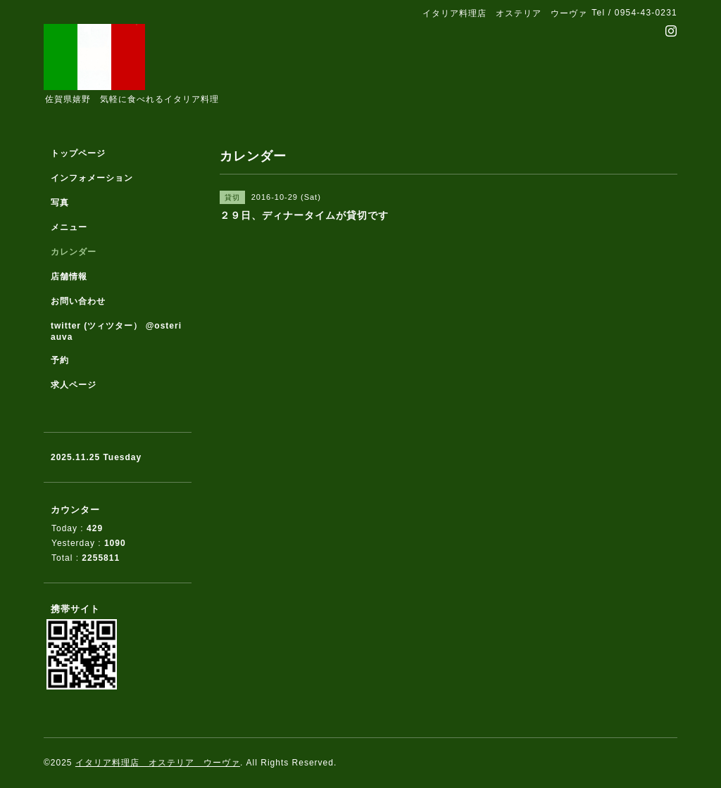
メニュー (69, 227)
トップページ (78, 153)
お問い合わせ (78, 301)
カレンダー (73, 252)
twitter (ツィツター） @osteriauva (116, 331)
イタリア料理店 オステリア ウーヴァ (157, 763)
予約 (60, 360)
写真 (60, 203)
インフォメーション (92, 178)
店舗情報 (69, 276)
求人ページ (73, 385)
